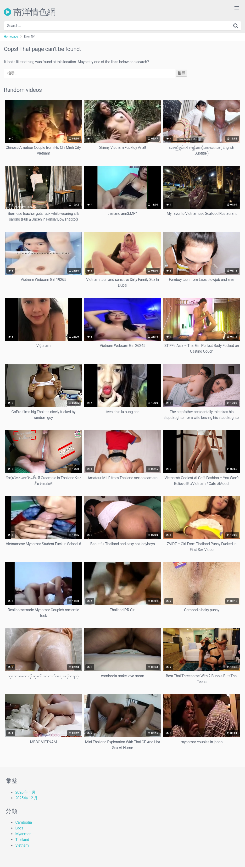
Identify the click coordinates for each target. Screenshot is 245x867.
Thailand (22, 839)
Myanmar (23, 834)
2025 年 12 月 (26, 798)
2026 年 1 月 (25, 792)
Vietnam (22, 845)
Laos (19, 828)
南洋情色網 (30, 12)
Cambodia (23, 822)
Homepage (11, 36)
